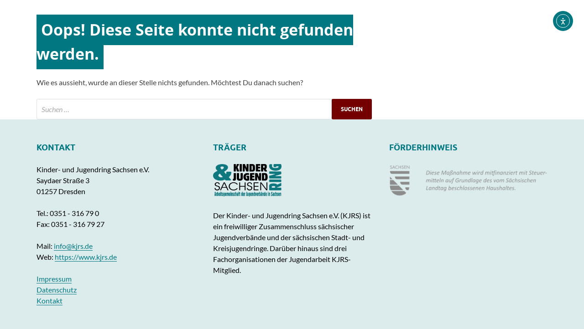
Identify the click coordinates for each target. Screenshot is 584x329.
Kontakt (49, 300)
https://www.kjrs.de (86, 256)
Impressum (54, 278)
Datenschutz (56, 289)
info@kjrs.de (73, 246)
